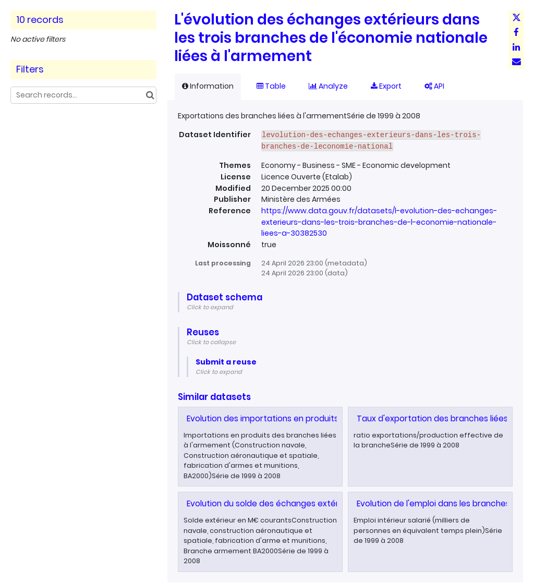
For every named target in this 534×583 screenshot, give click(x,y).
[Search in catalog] (149, 95)
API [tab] (434, 86)
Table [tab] (271, 86)
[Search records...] (83, 95)
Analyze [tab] (328, 86)
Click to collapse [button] (211, 342)
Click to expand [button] (210, 307)
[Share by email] (516, 61)
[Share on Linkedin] (516, 47)
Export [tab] (386, 86)
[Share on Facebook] (516, 32)
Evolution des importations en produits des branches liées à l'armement (328, 418)
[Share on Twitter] (516, 17)
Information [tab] (208, 86)
